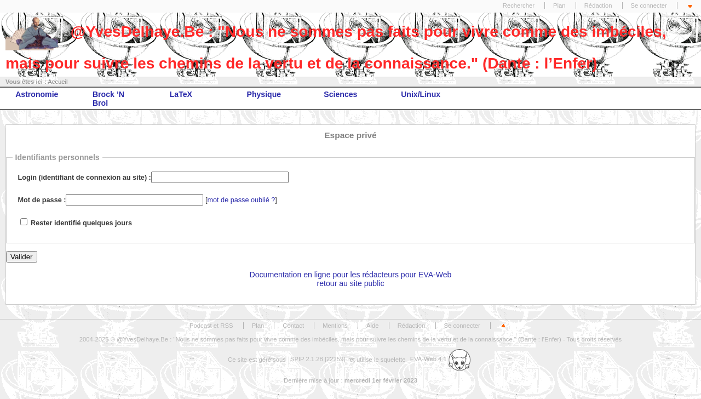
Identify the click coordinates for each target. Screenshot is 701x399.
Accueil (57, 81)
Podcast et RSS (211, 325)
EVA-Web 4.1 (440, 359)
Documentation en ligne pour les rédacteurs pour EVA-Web (351, 274)
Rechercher (519, 5)
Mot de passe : (42, 200)
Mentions (335, 325)
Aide (372, 325)
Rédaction (598, 5)
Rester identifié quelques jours (81, 223)
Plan (559, 5)
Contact (293, 325)
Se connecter (649, 5)
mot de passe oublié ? (241, 200)
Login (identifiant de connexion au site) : (84, 177)
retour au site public (350, 283)
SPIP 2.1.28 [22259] (318, 359)
